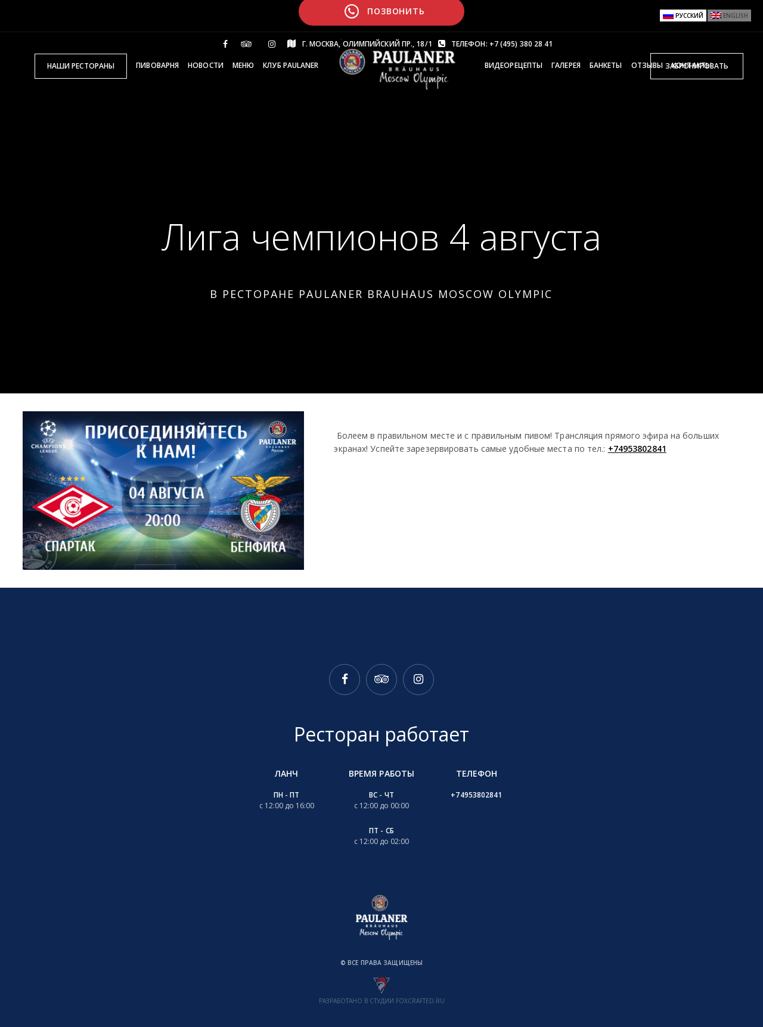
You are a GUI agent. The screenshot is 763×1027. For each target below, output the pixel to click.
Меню (243, 65)
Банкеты (606, 65)
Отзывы (647, 65)
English (735, 15)
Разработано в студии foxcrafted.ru (382, 1001)
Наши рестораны (80, 66)
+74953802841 (637, 448)
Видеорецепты (513, 65)
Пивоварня (157, 65)
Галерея (566, 65)
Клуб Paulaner (290, 65)
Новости (206, 65)
